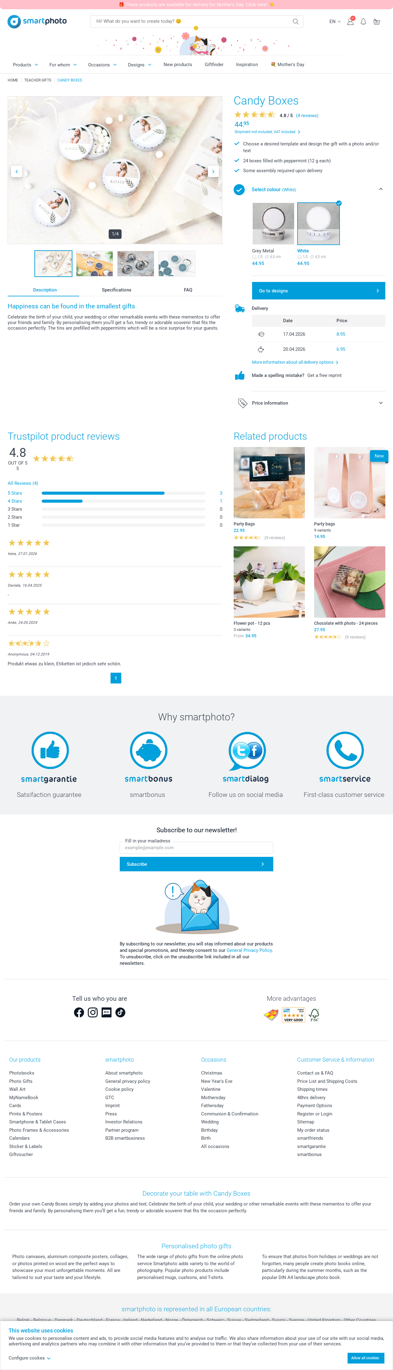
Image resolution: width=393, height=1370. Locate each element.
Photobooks (21, 1073)
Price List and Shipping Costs (327, 1081)
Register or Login (314, 1114)
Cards (15, 1105)
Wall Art (17, 1089)
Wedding (210, 1122)
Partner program (121, 1130)
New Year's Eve (216, 1081)
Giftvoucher (21, 1154)
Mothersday (213, 1097)
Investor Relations (123, 1122)
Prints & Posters (25, 1114)
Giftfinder (214, 64)
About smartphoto (124, 1073)
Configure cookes (30, 1358)
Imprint (112, 1105)
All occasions (215, 1146)
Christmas (211, 1073)
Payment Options (314, 1105)
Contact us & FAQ (315, 1073)
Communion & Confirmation (229, 1114)
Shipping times (312, 1089)
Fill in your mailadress (147, 841)
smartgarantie (311, 1146)
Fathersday (212, 1105)
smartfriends (310, 1138)
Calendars (19, 1138)
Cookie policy (119, 1089)
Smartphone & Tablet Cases (37, 1122)
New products (178, 64)
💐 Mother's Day (287, 64)
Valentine (210, 1089)
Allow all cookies (365, 1358)
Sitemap (305, 1122)
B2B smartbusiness (125, 1138)
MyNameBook (23, 1097)
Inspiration (247, 64)
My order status (313, 1130)
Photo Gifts (21, 1081)
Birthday (209, 1130)
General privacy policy (127, 1081)
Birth (206, 1138)
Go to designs (273, 291)
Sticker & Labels (25, 1146)
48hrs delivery (311, 1097)
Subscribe (137, 864)
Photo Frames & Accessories (39, 1130)
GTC (109, 1097)
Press (111, 1114)
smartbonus (309, 1154)
